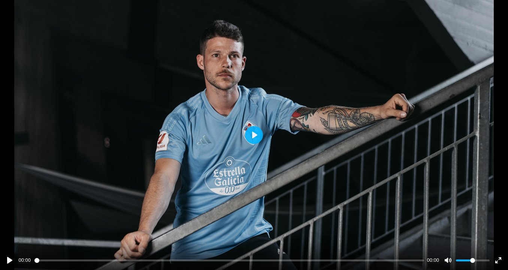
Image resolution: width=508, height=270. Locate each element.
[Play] (10, 260)
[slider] (229, 260)
